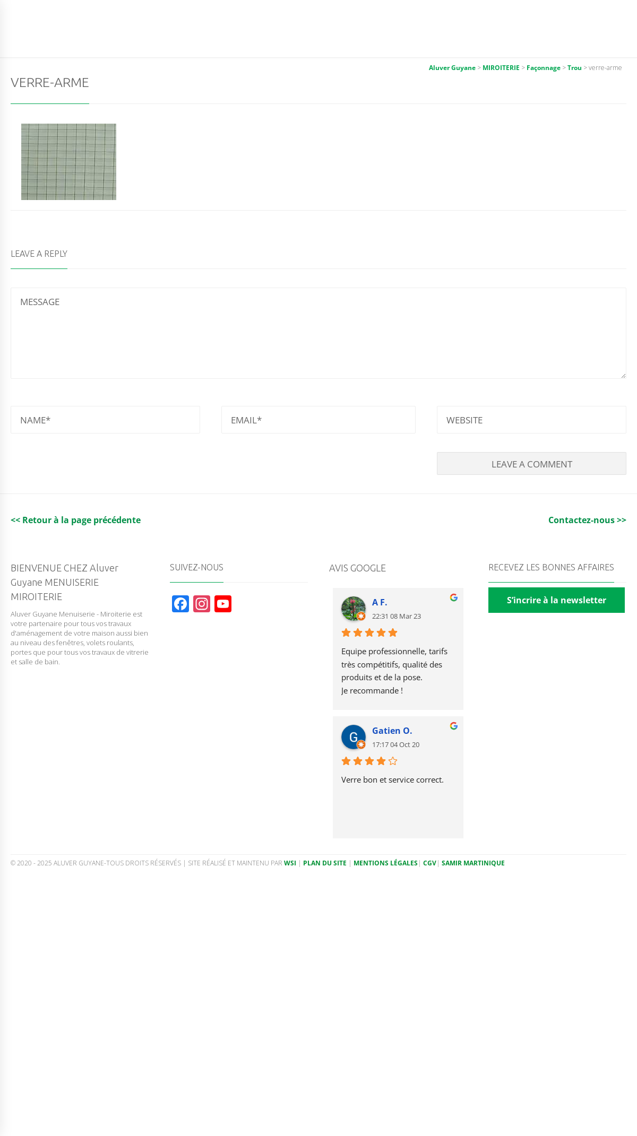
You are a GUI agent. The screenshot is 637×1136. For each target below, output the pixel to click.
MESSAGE (318, 333)
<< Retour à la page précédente (76, 520)
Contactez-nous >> (587, 520)
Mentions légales (386, 863)
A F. (380, 602)
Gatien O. (392, 730)
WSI (291, 863)
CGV (429, 863)
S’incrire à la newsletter (556, 600)
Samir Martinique (473, 863)
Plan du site (325, 863)
